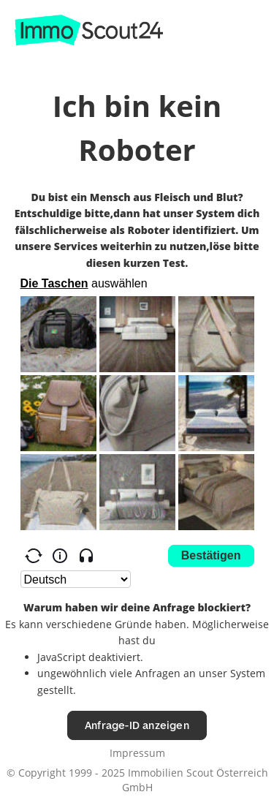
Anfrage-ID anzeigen (137, 725)
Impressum (137, 753)
